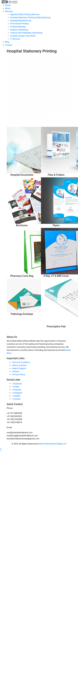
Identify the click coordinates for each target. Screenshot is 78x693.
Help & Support (19, 368)
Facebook (17, 383)
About (8, 8)
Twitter (15, 387)
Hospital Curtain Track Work (22, 36)
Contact (8, 45)
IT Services (15, 39)
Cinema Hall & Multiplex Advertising (26, 33)
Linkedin (16, 396)
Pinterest (16, 390)
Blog (7, 42)
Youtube (16, 399)
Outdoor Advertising (19, 30)
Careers (16, 371)
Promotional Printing (19, 23)
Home (8, 5)
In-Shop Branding (17, 26)
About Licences (19, 365)
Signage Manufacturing (20, 20)
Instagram (17, 393)
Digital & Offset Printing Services (24, 14)
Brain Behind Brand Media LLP (52, 444)
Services (9, 11)
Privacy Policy (18, 374)
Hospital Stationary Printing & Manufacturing (30, 17)
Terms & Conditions (21, 362)
